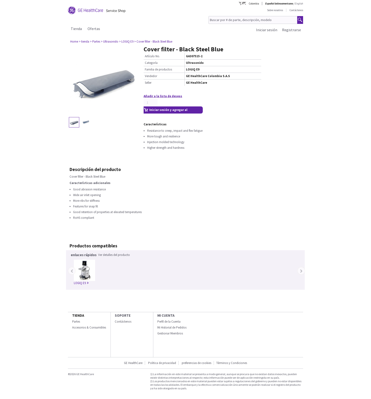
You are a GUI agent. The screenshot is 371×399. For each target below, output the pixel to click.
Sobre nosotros (275, 10)
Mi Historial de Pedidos (171, 327)
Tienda (76, 28)
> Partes (95, 41)
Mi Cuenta (166, 315)
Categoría (151, 63)
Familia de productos (158, 69)
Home (74, 41)
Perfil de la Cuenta (169, 322)
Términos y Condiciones (231, 363)
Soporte (123, 315)
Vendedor (151, 76)
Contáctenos (296, 10)
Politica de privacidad (162, 363)
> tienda (84, 41)
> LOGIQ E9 (126, 41)
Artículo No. (152, 56)
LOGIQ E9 (81, 283)
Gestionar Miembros (170, 333)
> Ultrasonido (109, 41)
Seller (148, 83)
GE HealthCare (133, 363)
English (299, 3)
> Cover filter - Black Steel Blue (153, 41)
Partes (76, 322)
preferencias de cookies (196, 363)
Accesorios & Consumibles (89, 327)
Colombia (254, 3)
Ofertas (94, 28)
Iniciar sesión (266, 29)
